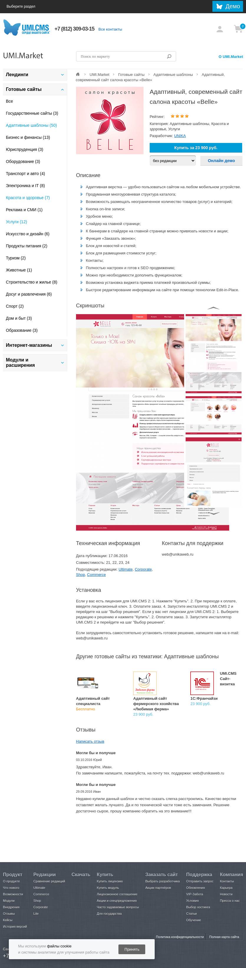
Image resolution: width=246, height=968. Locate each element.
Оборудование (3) (23, 161)
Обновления (195, 887)
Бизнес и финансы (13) (28, 137)
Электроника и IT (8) (25, 185)
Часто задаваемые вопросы (118, 907)
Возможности (13, 894)
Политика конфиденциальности (180, 937)
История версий (15, 926)
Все (9, 101)
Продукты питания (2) (26, 246)
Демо (232, 6)
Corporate (143, 569)
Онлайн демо (221, 160)
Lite (36, 913)
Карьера (226, 887)
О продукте (11, 881)
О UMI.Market (231, 56)
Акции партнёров (158, 887)
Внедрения (11, 907)
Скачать (81, 874)
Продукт (12, 874)
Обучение (193, 920)
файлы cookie (59, 946)
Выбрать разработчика (162, 881)
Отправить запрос (199, 881)
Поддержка (199, 874)
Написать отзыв (90, 741)
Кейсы (7, 920)
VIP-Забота (194, 894)
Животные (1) (19, 270)
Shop (80, 574)
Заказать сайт (161, 874)
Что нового (11, 887)
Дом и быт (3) (19, 318)
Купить (105, 874)
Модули (8, 900)
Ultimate (125, 569)
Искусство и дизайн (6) (27, 233)
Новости (226, 894)
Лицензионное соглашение (117, 894)
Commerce (96, 574)
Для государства (109, 913)
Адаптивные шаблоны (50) (31, 125)
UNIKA (180, 136)
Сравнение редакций (49, 881)
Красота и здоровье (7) (28, 197)
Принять (132, 949)
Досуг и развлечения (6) (29, 294)
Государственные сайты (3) (32, 113)
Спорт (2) (15, 306)
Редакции (44, 874)
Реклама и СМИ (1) (24, 209)
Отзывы (9, 913)
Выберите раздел (26, 6)
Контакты (227, 881)
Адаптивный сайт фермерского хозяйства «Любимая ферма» (156, 703)
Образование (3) (22, 330)
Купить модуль (108, 887)
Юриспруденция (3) (24, 149)
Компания (231, 874)
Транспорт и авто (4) (25, 173)
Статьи (191, 913)
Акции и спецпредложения (117, 900)
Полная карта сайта (224, 937)
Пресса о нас (230, 900)
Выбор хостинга (198, 907)
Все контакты (110, 29)
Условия (192, 900)
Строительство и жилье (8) (31, 282)
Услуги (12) (16, 221)
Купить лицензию (110, 881)
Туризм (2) (16, 258)
